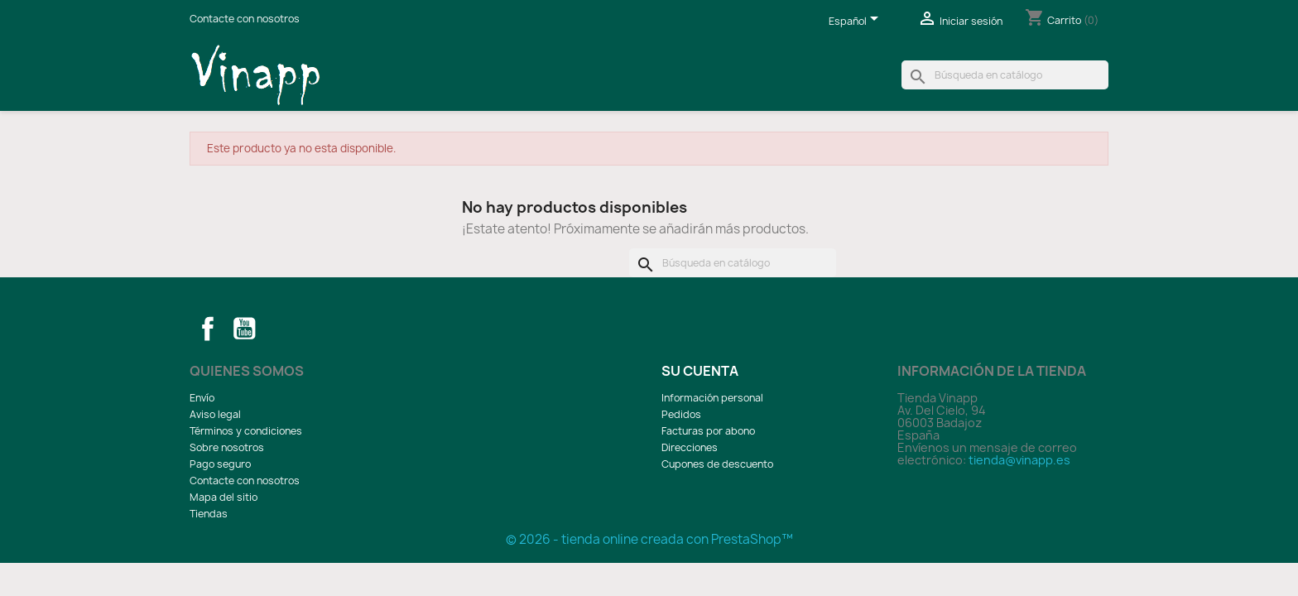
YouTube (244, 328)
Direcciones (689, 447)
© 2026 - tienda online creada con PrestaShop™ (649, 539)
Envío (202, 398)
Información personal (712, 398)
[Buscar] (1004, 74)
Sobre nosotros (227, 447)
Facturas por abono (708, 431)
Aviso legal (215, 414)
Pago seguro (220, 464)
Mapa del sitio (223, 497)
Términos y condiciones (246, 431)
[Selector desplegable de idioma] (856, 22)
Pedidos (681, 414)
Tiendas (209, 514)
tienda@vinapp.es (1019, 460)
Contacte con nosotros (245, 19)
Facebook (207, 328)
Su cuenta (699, 371)
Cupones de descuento (717, 464)
